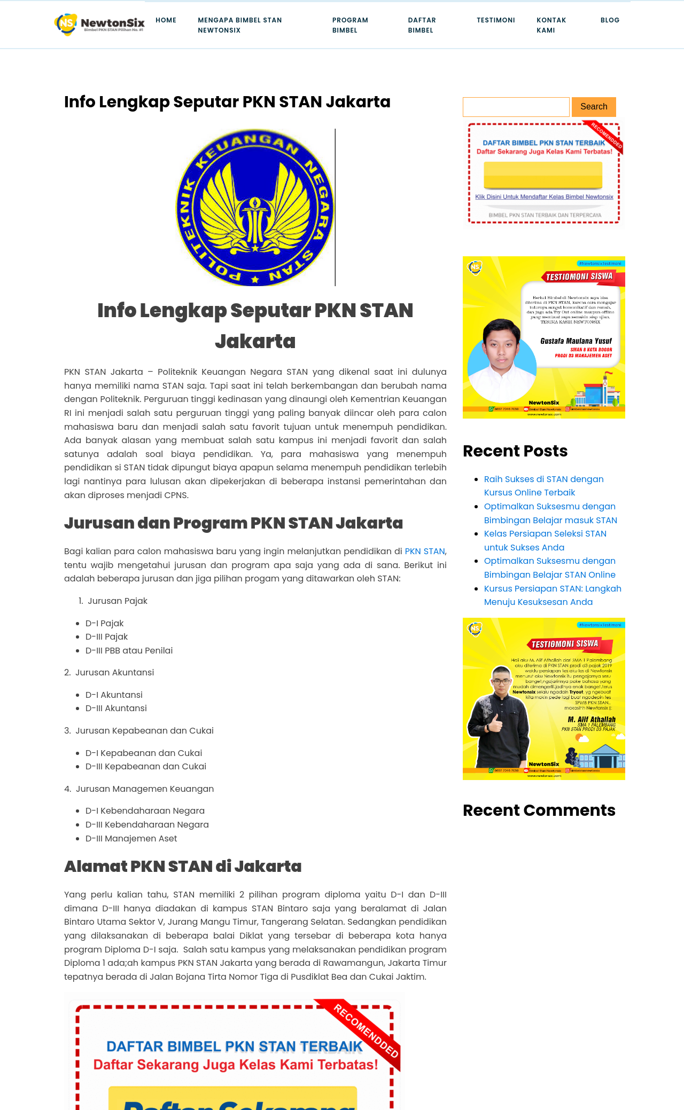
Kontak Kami (551, 25)
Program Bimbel (350, 25)
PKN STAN (425, 551)
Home (166, 20)
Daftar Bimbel (422, 25)
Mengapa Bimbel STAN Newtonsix (240, 25)
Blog (610, 20)
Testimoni (496, 20)
